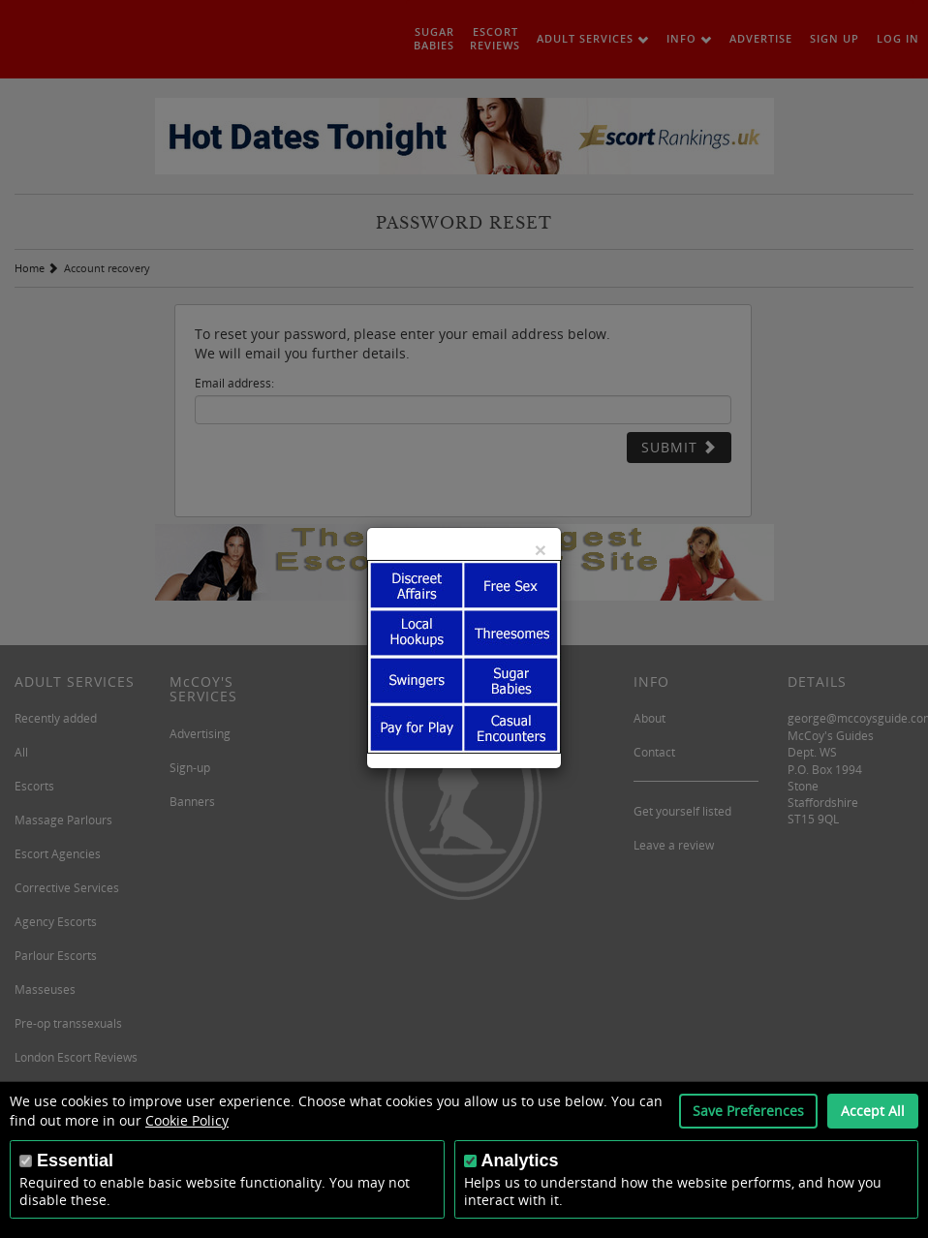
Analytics (520, 1160)
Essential (75, 1160)
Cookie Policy (187, 1120)
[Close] (540, 550)
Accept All (873, 1110)
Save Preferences (748, 1110)
